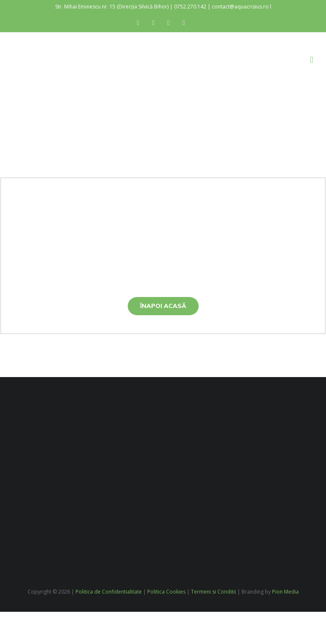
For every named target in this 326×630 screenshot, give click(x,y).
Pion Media (285, 591)
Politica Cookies (166, 591)
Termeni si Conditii (213, 591)
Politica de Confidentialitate (109, 591)
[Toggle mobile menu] (311, 60)
